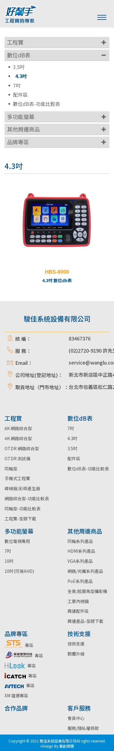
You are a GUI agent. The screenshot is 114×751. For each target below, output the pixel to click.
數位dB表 (18, 55)
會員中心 (76, 718)
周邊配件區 (78, 611)
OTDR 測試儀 (17, 458)
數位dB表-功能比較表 (36, 103)
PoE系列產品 (80, 581)
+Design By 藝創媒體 (57, 746)
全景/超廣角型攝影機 (87, 591)
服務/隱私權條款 (83, 728)
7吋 (17, 85)
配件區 (20, 94)
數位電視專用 (17, 541)
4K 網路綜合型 (18, 438)
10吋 (9, 561)
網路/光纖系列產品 (85, 571)
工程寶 (15, 42)
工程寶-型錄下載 (20, 519)
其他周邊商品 (23, 129)
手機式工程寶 (17, 478)
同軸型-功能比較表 (22, 508)
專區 (19, 645)
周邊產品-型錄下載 (85, 621)
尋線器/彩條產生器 (22, 488)
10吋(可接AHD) (19, 571)
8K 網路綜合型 (18, 428)
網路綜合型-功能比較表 (27, 498)
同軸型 (11, 468)
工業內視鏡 (78, 601)
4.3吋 (21, 76)
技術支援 (76, 644)
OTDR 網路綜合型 (22, 448)
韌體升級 (76, 654)
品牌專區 (18, 142)
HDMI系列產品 (81, 551)
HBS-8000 (57, 272)
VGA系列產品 (80, 561)
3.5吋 (19, 66)
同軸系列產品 (80, 541)
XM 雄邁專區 (16, 695)
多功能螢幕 (20, 116)
